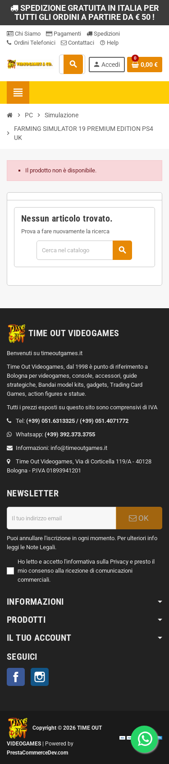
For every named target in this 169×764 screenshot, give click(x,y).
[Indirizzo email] (61, 518)
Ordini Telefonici (31, 42)
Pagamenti (63, 33)
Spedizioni (103, 33)
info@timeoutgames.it (78, 448)
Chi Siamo (24, 33)
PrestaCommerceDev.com (37, 753)
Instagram (40, 677)
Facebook (16, 677)
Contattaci (77, 42)
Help (109, 42)
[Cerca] (84, 250)
